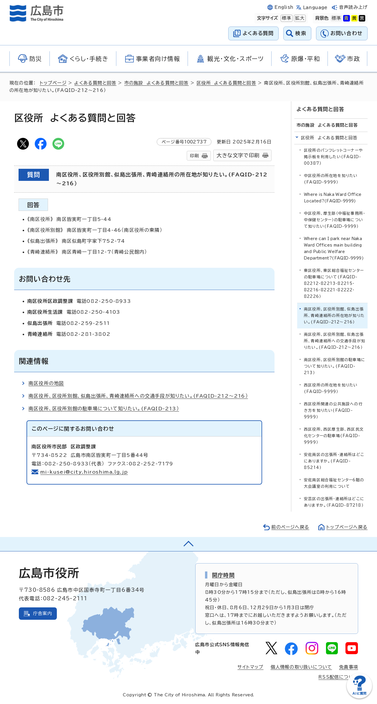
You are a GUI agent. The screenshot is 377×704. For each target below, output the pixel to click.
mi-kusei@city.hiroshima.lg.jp (84, 472)
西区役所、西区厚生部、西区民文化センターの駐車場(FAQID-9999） (334, 435)
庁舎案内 (42, 613)
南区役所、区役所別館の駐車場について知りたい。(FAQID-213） (104, 408)
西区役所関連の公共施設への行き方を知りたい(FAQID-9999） (333, 410)
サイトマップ (250, 667)
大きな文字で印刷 (237, 155)
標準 (286, 18)
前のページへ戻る (290, 527)
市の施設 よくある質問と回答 (156, 83)
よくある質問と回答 (95, 83)
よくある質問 (258, 33)
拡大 (299, 18)
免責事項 (348, 667)
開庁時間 (223, 575)
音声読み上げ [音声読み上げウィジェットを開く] (353, 7)
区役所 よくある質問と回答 (226, 83)
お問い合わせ (346, 33)
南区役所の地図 (46, 383)
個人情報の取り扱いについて (301, 667)
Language (315, 7)
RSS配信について (338, 677)
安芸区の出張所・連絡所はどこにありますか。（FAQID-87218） (334, 502)
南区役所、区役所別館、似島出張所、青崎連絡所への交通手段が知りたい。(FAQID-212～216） (138, 396)
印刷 (194, 155)
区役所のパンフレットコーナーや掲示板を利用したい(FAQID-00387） (333, 156)
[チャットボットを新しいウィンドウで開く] (359, 697)
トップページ (53, 83)
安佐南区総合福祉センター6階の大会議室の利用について (334, 483)
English (284, 7)
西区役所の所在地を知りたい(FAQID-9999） (331, 388)
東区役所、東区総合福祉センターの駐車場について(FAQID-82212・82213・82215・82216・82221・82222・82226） (334, 283)
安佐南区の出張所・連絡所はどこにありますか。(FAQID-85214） (334, 461)
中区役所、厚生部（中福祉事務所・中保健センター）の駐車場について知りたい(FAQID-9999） (334, 219)
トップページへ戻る (347, 527)
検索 (300, 33)
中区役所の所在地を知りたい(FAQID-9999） (331, 179)
